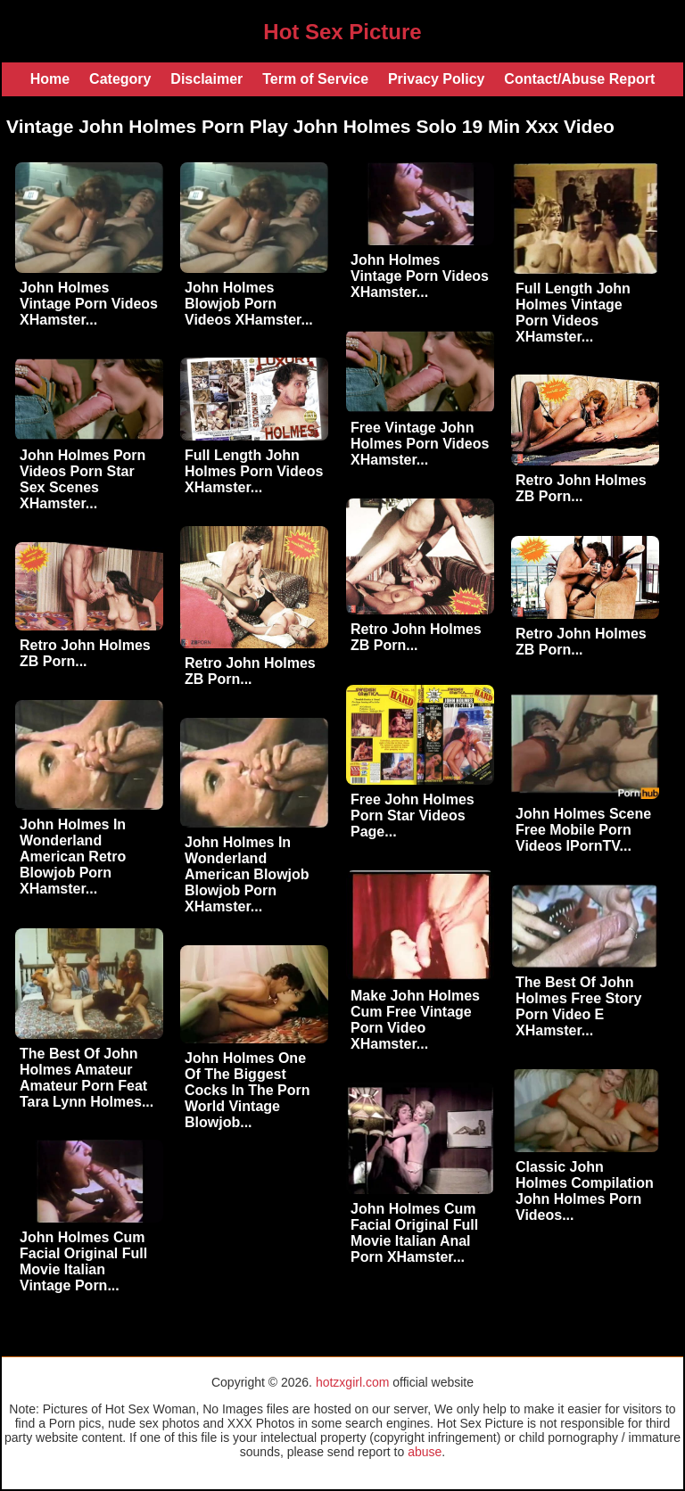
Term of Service (315, 78)
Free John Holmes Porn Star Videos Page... (413, 815)
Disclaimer (206, 78)
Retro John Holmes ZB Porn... (581, 488)
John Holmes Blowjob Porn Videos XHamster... (249, 303)
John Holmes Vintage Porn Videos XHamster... (89, 303)
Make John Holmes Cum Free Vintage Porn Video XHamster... (415, 1019)
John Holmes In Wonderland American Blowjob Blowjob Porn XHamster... (247, 874)
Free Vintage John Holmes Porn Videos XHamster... (420, 443)
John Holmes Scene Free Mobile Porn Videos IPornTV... (583, 829)
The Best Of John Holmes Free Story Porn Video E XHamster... (578, 1006)
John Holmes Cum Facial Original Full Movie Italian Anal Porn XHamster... (414, 1232)
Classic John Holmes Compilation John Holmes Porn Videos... (585, 1191)
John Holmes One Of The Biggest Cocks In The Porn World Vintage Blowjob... (247, 1090)
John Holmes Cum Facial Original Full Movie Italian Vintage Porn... (83, 1261)
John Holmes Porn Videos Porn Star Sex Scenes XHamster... (82, 479)
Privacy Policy (436, 78)
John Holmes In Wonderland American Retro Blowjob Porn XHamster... (73, 856)
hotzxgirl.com (352, 1382)
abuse (425, 1452)
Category (120, 78)
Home (50, 78)
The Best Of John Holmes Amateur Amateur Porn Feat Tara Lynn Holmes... (86, 1077)
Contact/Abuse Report (579, 78)
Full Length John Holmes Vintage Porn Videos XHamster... (573, 312)
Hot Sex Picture (342, 32)
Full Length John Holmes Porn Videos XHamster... (254, 471)
